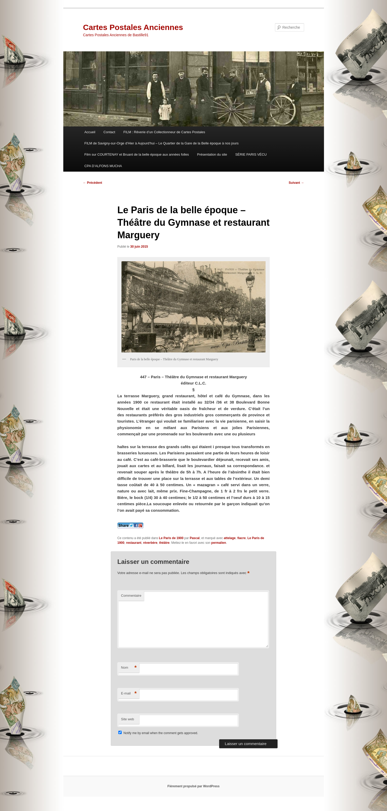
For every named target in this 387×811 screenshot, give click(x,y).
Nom (129, 668)
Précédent (92, 183)
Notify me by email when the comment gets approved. (158, 733)
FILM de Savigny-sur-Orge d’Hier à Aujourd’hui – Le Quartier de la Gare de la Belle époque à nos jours (161, 143)
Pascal (195, 538)
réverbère (150, 543)
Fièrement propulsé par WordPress (194, 786)
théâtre (164, 543)
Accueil (89, 132)
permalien (218, 543)
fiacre (241, 538)
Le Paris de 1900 (171, 538)
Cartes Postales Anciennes (133, 27)
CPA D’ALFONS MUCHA (103, 166)
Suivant (296, 183)
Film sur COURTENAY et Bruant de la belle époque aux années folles (136, 154)
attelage (230, 538)
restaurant (134, 543)
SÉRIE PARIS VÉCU (251, 154)
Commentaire (131, 595)
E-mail (129, 693)
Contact (109, 132)
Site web (127, 719)
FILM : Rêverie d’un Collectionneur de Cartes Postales (164, 132)
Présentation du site (212, 154)
